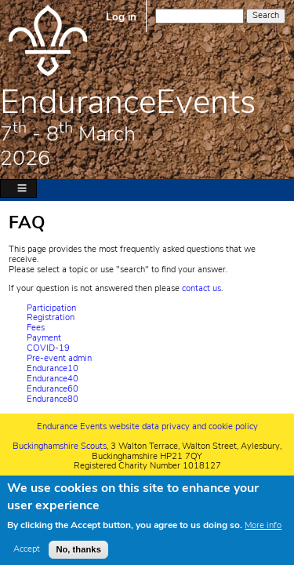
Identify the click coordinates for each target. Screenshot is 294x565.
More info (263, 531)
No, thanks (78, 554)
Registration (50, 317)
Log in (121, 16)
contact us (201, 288)
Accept (26, 554)
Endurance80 (52, 399)
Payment (44, 338)
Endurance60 (52, 389)
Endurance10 (52, 368)
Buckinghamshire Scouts (60, 446)
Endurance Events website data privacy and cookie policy (147, 426)
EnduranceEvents (128, 102)
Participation (51, 308)
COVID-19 (48, 348)
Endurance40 (52, 379)
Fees (36, 328)
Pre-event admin (59, 358)
